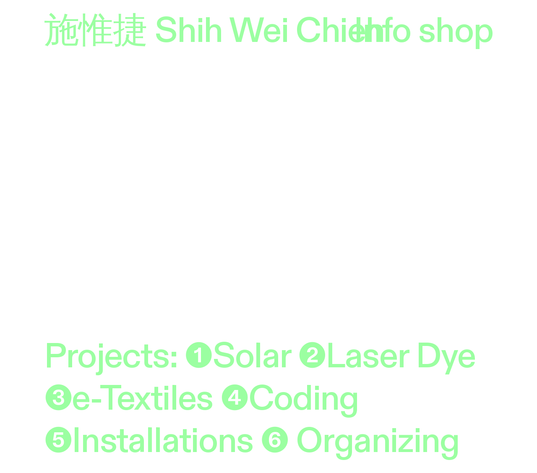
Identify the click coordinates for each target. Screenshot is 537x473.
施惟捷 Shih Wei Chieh (214, 31)
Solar (252, 356)
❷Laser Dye (387, 356)
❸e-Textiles (128, 398)
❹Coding (289, 398)
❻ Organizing (360, 441)
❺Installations (148, 441)
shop (455, 31)
